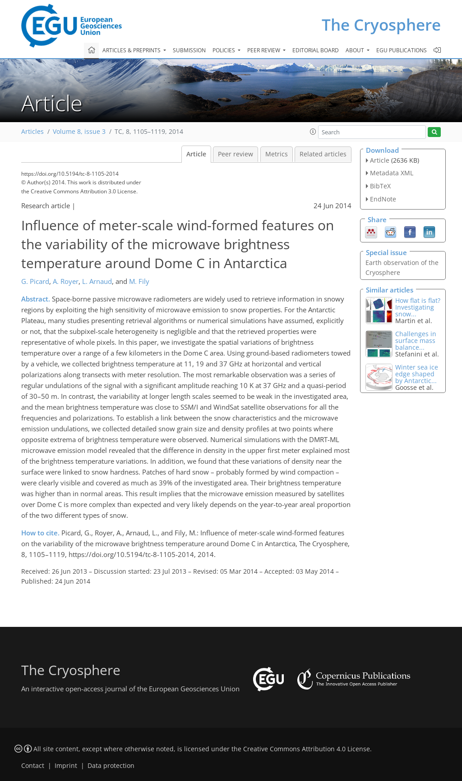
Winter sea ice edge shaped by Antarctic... (416, 374)
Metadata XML (391, 173)
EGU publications (401, 50)
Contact (32, 766)
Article (196, 154)
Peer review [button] (264, 50)
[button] (313, 132)
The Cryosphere (381, 24)
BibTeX (380, 186)
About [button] (355, 50)
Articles (32, 132)
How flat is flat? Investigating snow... (417, 307)
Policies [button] (224, 50)
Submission (189, 50)
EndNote (383, 199)
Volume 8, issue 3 (79, 132)
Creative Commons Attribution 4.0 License (306, 749)
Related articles (323, 154)
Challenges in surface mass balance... (415, 340)
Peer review (235, 154)
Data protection (111, 766)
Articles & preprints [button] (132, 50)
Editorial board (315, 50)
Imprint (66, 766)
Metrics (276, 154)
